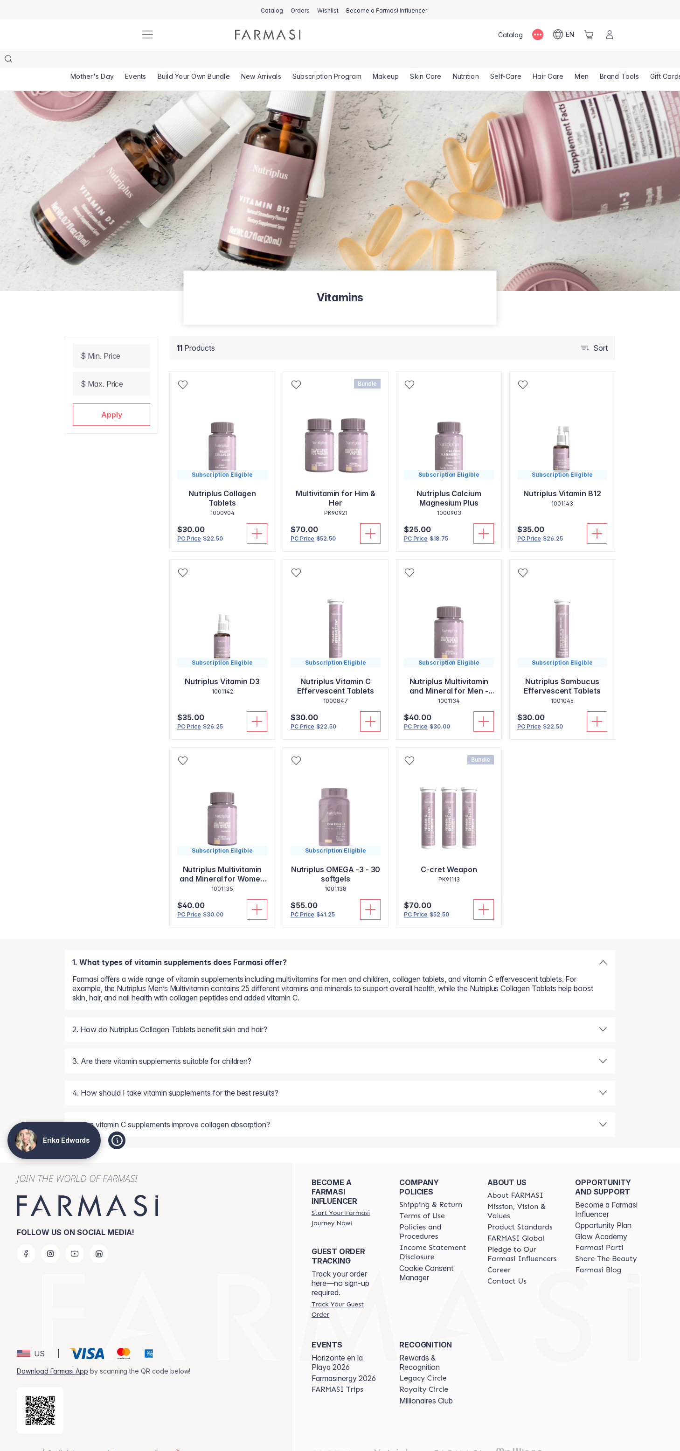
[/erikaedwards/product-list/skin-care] (425, 60)
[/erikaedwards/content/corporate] (515, 1219)
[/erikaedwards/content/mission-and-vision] (523, 1192)
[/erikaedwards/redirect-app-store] (40, 1391)
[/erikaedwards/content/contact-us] (507, 1262)
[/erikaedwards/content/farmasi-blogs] (598, 1251)
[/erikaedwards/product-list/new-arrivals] (261, 60)
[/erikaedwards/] (97, 34)
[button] (111, 396)
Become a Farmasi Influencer (606, 1190)
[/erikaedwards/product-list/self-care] (506, 60)
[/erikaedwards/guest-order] (347, 1290)
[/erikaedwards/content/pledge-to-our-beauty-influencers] (523, 1235)
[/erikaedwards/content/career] (499, 1251)
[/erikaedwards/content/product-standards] (520, 1208)
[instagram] (50, 1235)
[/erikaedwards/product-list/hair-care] (548, 60)
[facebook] (26, 1235)
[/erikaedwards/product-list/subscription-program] (327, 60)
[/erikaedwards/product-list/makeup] (386, 60)
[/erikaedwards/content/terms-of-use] (421, 1197)
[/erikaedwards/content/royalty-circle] (423, 1370)
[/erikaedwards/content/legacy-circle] (422, 1359)
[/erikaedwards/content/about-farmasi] (515, 1176)
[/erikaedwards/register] (300, 9)
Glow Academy (601, 1217)
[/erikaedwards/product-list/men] (581, 60)
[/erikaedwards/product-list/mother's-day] (92, 60)
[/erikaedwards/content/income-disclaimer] (435, 1233)
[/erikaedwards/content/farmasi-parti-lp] (599, 1229)
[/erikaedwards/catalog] (272, 9)
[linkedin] (99, 1235)
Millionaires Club (426, 1382)
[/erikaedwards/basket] (589, 34)
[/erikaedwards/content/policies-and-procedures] (435, 1213)
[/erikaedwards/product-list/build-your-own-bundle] (194, 60)
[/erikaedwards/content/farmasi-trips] (337, 1370)
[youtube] (74, 1235)
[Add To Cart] (257, 515)
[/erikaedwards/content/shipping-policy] (430, 1186)
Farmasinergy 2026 (344, 1359)
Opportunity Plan (603, 1206)
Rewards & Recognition (419, 1343)
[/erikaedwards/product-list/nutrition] (466, 60)
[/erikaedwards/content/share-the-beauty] (606, 1240)
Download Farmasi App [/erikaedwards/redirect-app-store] (52, 1352)
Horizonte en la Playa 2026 (337, 1343)
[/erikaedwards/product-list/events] (135, 60)
